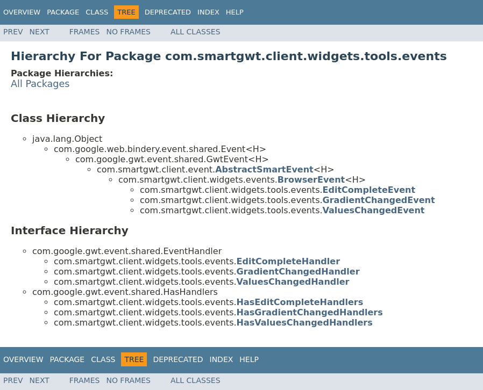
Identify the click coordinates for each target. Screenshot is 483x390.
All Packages (40, 83)
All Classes (196, 31)
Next (39, 31)
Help (235, 12)
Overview (21, 12)
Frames (84, 31)
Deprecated (168, 12)
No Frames (128, 31)
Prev (13, 31)
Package (63, 12)
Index (208, 12)
